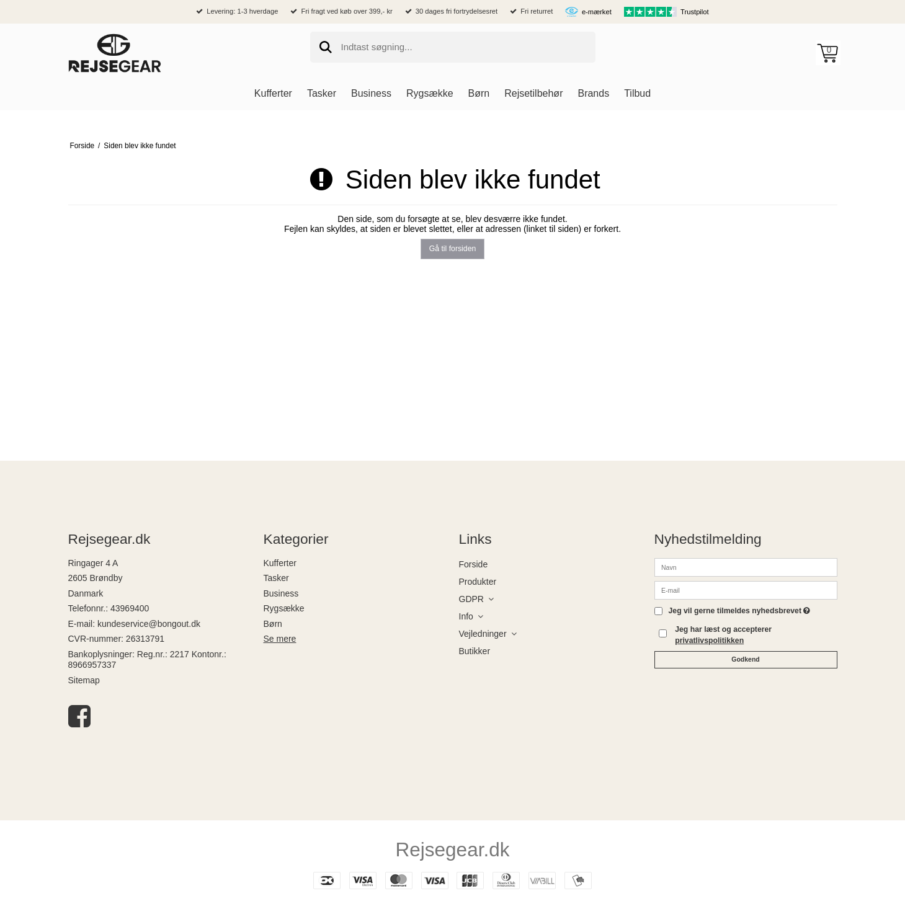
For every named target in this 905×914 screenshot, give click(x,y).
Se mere (280, 639)
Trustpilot (694, 12)
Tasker (276, 578)
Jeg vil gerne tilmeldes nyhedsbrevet (740, 611)
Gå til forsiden (452, 248)
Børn (273, 624)
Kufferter (280, 563)
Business (281, 593)
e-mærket (597, 12)
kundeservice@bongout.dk (148, 624)
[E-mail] (745, 589)
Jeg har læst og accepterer (723, 635)
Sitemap (84, 680)
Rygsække (284, 608)
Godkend (745, 659)
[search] (452, 47)
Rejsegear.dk (453, 849)
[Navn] (745, 566)
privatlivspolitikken (709, 640)
